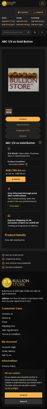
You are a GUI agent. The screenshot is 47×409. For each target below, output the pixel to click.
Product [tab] (22, 119)
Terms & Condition (11, 334)
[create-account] (35, 32)
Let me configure (11, 388)
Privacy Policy (8, 366)
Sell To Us (6, 355)
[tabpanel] (23, 185)
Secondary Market (18, 164)
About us (6, 317)
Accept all (23, 395)
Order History (8, 351)
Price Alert (14, 206)
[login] (42, 32)
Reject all (23, 401)
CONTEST (23, 12)
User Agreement (10, 330)
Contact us (7, 313)
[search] (28, 32)
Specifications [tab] (23, 125)
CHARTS (38, 12)
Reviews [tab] (22, 136)
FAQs (4, 322)
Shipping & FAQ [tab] (23, 130)
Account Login (9, 347)
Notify (16, 179)
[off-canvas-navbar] (42, 3)
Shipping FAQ (8, 326)
